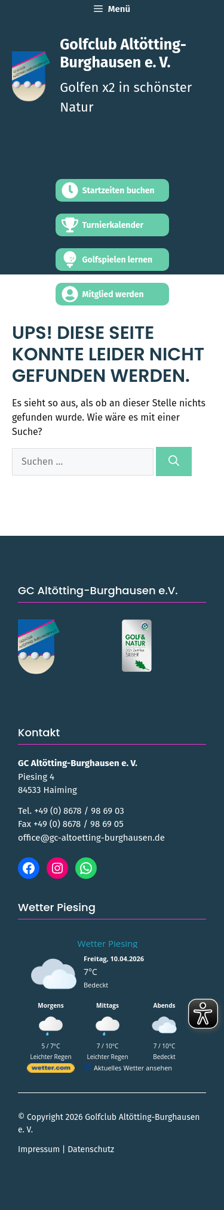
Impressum (39, 1149)
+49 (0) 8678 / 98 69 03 (79, 810)
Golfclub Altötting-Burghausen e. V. (123, 54)
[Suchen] (174, 461)
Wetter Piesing (108, 943)
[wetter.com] (51, 1070)
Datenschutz (90, 1149)
